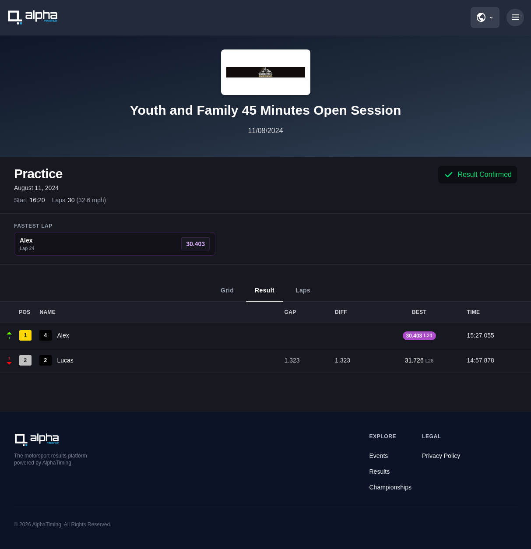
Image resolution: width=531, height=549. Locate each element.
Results (379, 471)
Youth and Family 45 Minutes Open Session (265, 110)
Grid (227, 294)
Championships (390, 487)
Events (378, 455)
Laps (303, 294)
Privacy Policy (441, 455)
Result (264, 294)
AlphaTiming (46, 524)
